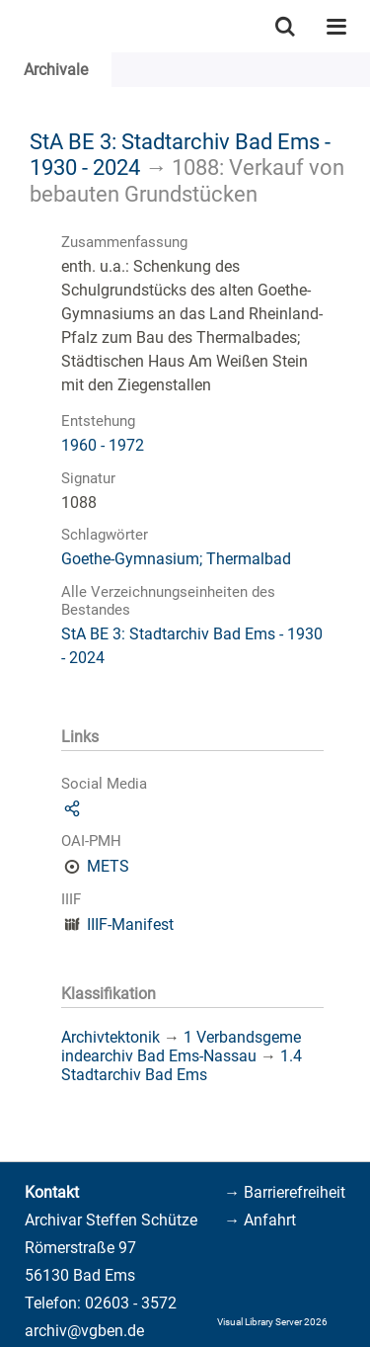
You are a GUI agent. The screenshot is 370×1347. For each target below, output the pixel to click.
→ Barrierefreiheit (284, 1192)
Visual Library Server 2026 (272, 1321)
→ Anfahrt (260, 1220)
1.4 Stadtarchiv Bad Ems (181, 1065)
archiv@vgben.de (84, 1330)
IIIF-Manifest (130, 924)
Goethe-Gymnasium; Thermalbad (176, 558)
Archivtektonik (110, 1037)
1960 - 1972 (102, 445)
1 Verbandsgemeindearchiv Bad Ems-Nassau (181, 1046)
